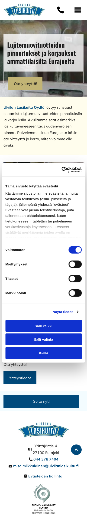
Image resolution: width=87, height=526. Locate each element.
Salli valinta (43, 339)
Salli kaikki (43, 326)
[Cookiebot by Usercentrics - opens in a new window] (62, 170)
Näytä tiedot (63, 312)
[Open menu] (77, 10)
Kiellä (43, 353)
